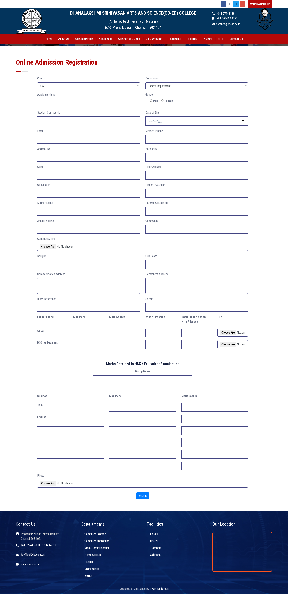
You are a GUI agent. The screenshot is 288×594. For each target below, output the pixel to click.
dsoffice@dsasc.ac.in (33, 554)
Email (40, 131)
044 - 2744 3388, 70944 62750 (39, 545)
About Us (63, 39)
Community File (46, 238)
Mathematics (91, 569)
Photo (40, 475)
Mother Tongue (154, 131)
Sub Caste (151, 256)
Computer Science (95, 534)
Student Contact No (48, 112)
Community (151, 221)
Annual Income (45, 221)
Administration (84, 39)
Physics (88, 562)
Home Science (93, 555)
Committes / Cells (129, 39)
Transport (155, 548)
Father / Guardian (155, 185)
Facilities (192, 39)
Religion (41, 256)
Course (41, 78)
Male (154, 101)
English (88, 575)
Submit (143, 496)
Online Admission (260, 3)
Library (154, 534)
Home (48, 39)
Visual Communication (96, 548)
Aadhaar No (44, 149)
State (40, 167)
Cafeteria (155, 555)
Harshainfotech (160, 589)
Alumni (208, 39)
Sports (149, 299)
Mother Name (45, 203)
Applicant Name (46, 94)
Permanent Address (156, 274)
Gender (149, 94)
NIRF (221, 39)
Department (152, 78)
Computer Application (96, 541)
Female (167, 101)
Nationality (151, 149)
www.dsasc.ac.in (30, 564)
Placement (174, 39)
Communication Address (51, 274)
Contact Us (236, 39)
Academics (105, 39)
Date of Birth (152, 112)
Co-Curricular (154, 39)
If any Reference (46, 299)
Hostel (154, 541)
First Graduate (153, 167)
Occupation (43, 185)
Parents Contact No (156, 203)
